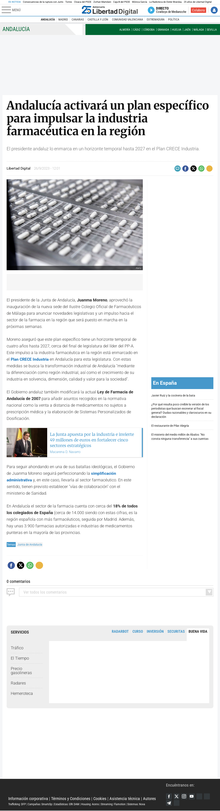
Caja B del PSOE (121, 2)
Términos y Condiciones (70, 798)
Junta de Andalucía (29, 544)
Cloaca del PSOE (82, 2)
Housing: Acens (90, 804)
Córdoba (149, 29)
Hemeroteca (22, 693)
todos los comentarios (45, 591)
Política (173, 19)
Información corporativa (28, 798)
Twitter (177, 796)
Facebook (169, 796)
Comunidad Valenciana (127, 19)
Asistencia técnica (124, 798)
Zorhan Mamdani (102, 2)
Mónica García (139, 2)
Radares (18, 682)
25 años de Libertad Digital (198, 2)
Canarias (78, 19)
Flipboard (169, 803)
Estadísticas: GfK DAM (66, 804)
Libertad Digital (87, 788)
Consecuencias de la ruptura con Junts (43, 2)
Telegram (177, 803)
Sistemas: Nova (136, 804)
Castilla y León (98, 19)
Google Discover (200, 796)
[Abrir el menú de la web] (41, 10)
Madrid (63, 19)
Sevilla (212, 29)
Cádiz (136, 29)
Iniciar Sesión (214, 10)
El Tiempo (20, 658)
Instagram (185, 796)
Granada (163, 29)
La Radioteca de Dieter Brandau (165, 2)
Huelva (176, 29)
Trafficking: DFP (17, 804)
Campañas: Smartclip (40, 804)
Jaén (187, 29)
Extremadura (156, 19)
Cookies (99, 798)
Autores (149, 798)
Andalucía (48, 19)
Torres (68, 2)
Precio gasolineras (21, 670)
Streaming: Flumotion (113, 804)
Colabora (198, 10)
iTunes (185, 803)
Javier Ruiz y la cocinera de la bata (173, 395)
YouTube (193, 796)
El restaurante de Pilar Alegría (170, 426)
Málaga (199, 29)
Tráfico (17, 647)
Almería (124, 29)
